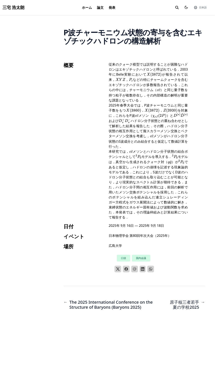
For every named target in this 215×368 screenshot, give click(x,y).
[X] (117, 269)
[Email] (134, 269)
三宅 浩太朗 (13, 7)
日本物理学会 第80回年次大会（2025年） (140, 235)
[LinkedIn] (143, 269)
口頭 (123, 258)
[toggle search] (177, 7)
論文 (100, 7)
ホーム (87, 7)
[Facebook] (126, 269)
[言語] (200, 7)
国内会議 (141, 258)
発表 (112, 7)
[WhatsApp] (150, 269)
